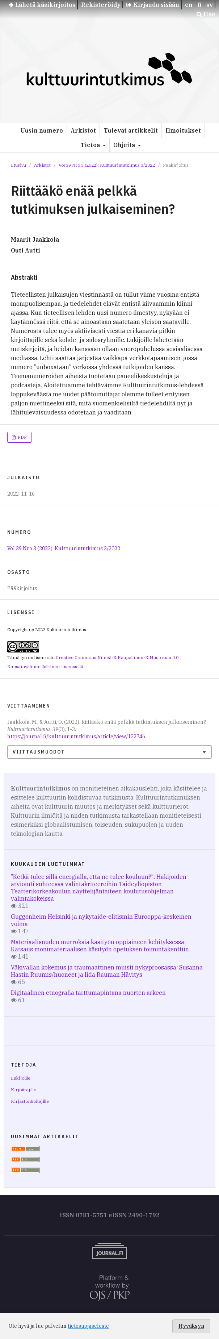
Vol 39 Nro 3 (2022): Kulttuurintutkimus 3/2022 (107, 165)
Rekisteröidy (101, 4)
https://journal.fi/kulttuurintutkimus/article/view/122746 (76, 736)
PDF (22, 437)
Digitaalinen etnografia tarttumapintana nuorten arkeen (88, 992)
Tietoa (90, 145)
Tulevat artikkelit (131, 130)
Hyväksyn (191, 1326)
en (189, 4)
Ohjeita (124, 145)
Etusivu (18, 165)
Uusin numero (41, 130)
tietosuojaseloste (88, 1326)
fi (199, 4)
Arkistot (83, 130)
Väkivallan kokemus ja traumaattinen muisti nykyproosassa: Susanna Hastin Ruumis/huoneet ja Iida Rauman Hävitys (107, 971)
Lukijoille (20, 1078)
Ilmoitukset (183, 130)
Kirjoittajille (23, 1089)
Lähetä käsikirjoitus (42, 4)
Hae (206, 14)
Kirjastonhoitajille (30, 1101)
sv (209, 4)
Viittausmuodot (39, 751)
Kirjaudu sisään (152, 4)
